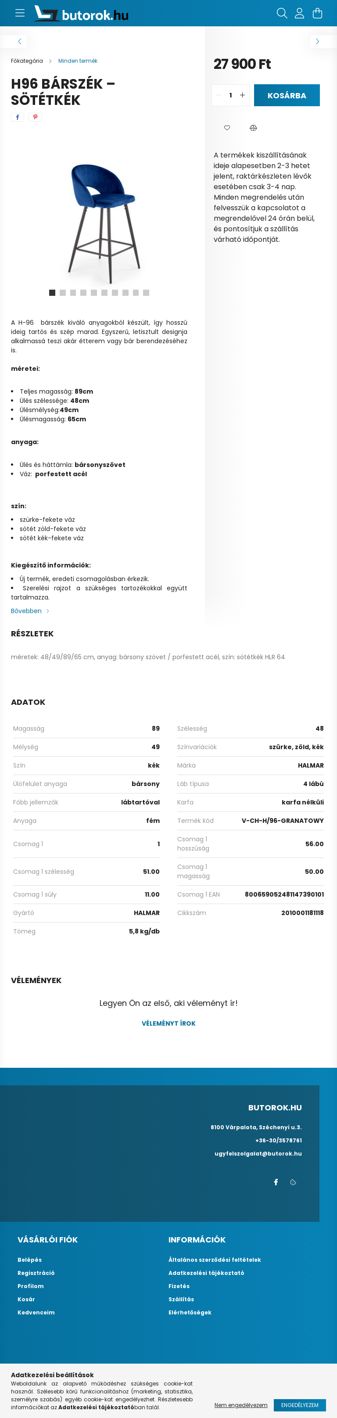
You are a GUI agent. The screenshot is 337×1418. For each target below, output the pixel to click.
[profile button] (299, 13)
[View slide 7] (115, 293)
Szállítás (181, 1299)
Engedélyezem (300, 1405)
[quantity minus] (218, 95)
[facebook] (17, 117)
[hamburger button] (20, 13)
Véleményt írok (169, 1023)
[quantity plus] (242, 95)
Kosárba (287, 95)
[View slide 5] (94, 293)
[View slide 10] (146, 293)
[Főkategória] (27, 61)
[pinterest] (35, 117)
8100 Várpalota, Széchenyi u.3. (256, 1127)
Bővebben (26, 611)
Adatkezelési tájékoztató (206, 1273)
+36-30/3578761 (278, 1140)
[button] (227, 128)
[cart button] (317, 13)
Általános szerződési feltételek (214, 1260)
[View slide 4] (83, 293)
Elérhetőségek (190, 1313)
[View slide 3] (73, 293)
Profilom (31, 1286)
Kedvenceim (36, 1313)
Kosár (26, 1299)
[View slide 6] (104, 293)
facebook (275, 1182)
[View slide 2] (62, 293)
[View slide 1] (52, 293)
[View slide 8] (125, 293)
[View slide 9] (136, 293)
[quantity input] (230, 95)
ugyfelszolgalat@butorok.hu (258, 1153)
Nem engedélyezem (241, 1405)
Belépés (30, 1260)
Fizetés (179, 1286)
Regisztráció (36, 1273)
